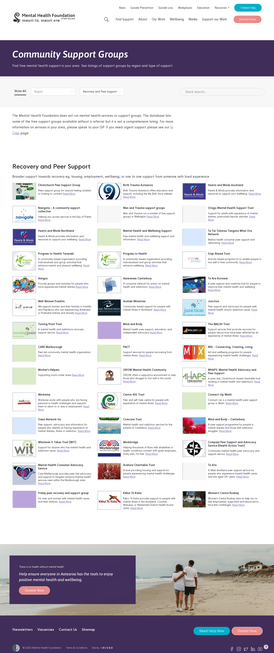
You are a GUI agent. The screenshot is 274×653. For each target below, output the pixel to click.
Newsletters (22, 630)
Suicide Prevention (142, 8)
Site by (102, 647)
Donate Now (247, 19)
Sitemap (88, 630)
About (142, 19)
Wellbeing (177, 19)
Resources (222, 8)
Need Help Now (211, 631)
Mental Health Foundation (46, 647)
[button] (266, 648)
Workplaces (185, 8)
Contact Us (68, 630)
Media (193, 19)
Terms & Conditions (76, 647)
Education (203, 8)
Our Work (158, 19)
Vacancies (45, 630)
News (122, 8)
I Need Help (248, 8)
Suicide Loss (165, 8)
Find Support (125, 19)
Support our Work (214, 19)
